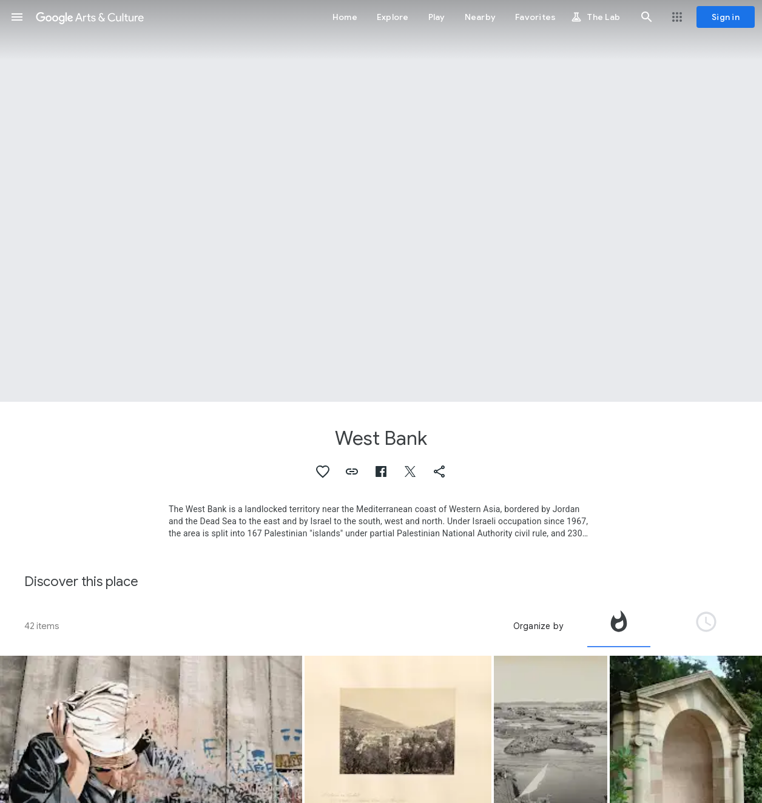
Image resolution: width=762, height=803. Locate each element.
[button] (17, 17)
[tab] (618, 626)
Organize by (538, 626)
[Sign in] (725, 17)
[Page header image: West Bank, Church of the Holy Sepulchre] (381, 201)
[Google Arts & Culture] (90, 17)
